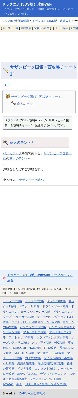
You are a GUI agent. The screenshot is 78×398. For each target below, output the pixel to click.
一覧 (15, 28)
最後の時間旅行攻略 (51, 363)
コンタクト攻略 (45, 368)
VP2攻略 (59, 342)
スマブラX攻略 (41, 342)
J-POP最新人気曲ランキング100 (46, 384)
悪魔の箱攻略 (26, 363)
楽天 (19, 384)
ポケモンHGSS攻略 (24, 322)
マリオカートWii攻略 (50, 353)
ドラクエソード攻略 (55, 306)
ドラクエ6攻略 (12, 301)
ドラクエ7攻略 (34, 301)
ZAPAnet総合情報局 (16, 20)
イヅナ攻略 (24, 368)
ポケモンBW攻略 (49, 322)
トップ (6, 28)
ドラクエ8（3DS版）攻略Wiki (27, 4)
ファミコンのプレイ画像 (46, 379)
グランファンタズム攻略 (52, 337)
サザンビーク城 (30, 180)
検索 (36, 28)
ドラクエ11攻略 (29, 306)
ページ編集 (61, 28)
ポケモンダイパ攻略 (33, 327)
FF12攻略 (50, 347)
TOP (6, 85)
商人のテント (26, 104)
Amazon (8, 384)
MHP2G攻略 (33, 358)
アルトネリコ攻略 (34, 332)
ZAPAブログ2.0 (27, 373)
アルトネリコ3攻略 (21, 337)
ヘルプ (45, 28)
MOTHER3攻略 (24, 353)
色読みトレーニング (53, 373)
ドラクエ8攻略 (56, 301)
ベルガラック (12, 153)
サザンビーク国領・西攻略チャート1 (37, 96)
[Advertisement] (39, 43)
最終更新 (26, 28)
